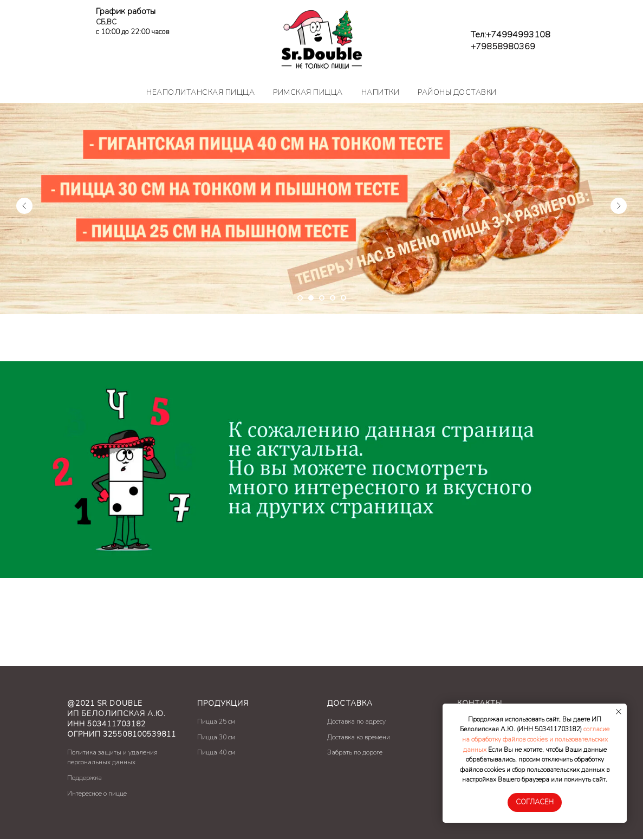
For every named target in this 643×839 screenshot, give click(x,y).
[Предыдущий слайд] (24, 206)
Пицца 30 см (216, 737)
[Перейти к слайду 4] (332, 298)
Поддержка (84, 777)
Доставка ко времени (358, 737)
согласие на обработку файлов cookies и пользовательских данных (536, 739)
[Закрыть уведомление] (618, 711)
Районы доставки (457, 92)
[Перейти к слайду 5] (343, 298)
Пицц (205, 721)
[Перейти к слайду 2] (311, 298)
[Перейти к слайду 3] (321, 298)
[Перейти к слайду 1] (300, 298)
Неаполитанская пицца (200, 92)
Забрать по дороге (354, 752)
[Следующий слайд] (618, 206)
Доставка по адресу (356, 721)
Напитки (380, 92)
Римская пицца (308, 92)
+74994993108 (518, 35)
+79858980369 (503, 47)
